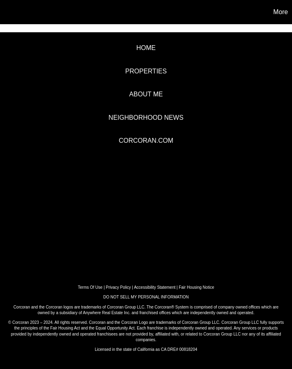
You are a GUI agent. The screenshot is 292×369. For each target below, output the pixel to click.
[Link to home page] (10, 12)
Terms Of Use (90, 287)
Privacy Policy (118, 287)
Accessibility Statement (154, 287)
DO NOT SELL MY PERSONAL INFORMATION (146, 297)
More (280, 11)
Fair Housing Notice (196, 287)
